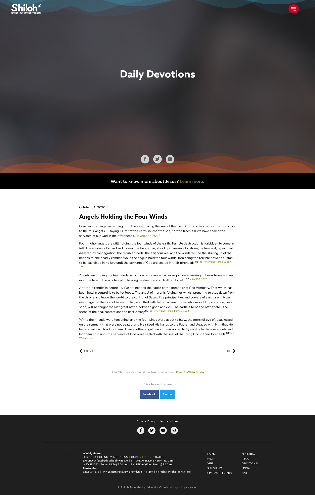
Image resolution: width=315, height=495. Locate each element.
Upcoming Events (219, 473)
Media (246, 468)
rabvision (191, 487)
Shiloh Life (214, 468)
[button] (149, 394)
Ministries (248, 453)
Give (245, 473)
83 (146, 310)
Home (211, 453)
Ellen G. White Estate (190, 372)
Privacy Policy (145, 421)
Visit (210, 463)
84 (227, 333)
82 (187, 279)
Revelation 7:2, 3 (148, 236)
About (246, 458)
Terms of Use (168, 421)
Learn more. (192, 181)
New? (211, 458)
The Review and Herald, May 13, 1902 (168, 310)
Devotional (250, 463)
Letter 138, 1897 (198, 279)
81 (196, 261)
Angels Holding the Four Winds (123, 216)
